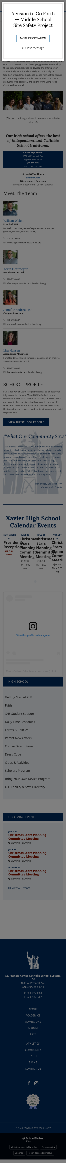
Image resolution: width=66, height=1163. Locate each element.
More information (33, 38)
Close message (34, 48)
